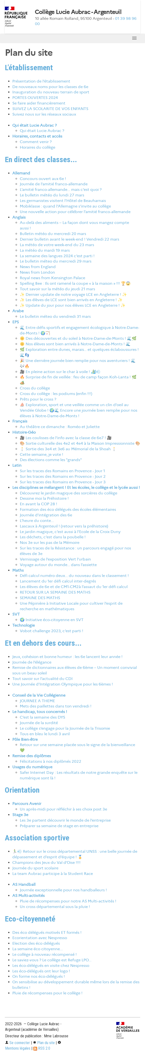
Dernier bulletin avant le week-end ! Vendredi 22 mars (69, 239)
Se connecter (17, 1042)
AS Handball (23, 884)
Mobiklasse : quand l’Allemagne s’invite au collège (65, 206)
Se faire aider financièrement (38, 103)
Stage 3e (20, 814)
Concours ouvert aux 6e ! (43, 178)
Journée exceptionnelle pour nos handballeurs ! (63, 890)
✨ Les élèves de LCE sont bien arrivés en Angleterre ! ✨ (71, 300)
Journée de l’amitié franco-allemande (54, 184)
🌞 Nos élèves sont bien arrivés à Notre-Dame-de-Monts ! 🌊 (75, 344)
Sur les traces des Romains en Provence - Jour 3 (63, 482)
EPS (15, 322)
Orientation (22, 790)
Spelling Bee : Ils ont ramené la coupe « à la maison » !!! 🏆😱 (75, 283)
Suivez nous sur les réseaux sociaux (44, 114)
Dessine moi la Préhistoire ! (44, 498)
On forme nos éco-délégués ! (38, 976)
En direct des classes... (41, 159)
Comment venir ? (36, 141)
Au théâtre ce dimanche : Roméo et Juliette (60, 426)
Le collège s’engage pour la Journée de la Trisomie (65, 728)
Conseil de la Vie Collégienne (38, 695)
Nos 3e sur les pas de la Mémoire (49, 542)
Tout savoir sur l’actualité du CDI (42, 678)
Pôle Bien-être (25, 739)
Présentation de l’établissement (41, 81)
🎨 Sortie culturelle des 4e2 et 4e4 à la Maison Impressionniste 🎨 (80, 443)
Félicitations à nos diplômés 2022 (50, 761)
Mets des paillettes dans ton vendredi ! (55, 706)
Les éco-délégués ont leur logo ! (41, 971)
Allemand (21, 173)
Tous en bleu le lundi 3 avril (45, 734)
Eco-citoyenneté (30, 918)
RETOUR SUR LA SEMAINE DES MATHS (55, 592)
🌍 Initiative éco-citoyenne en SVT (51, 619)
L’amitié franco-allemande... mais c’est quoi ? (61, 189)
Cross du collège (35, 388)
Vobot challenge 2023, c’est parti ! (51, 631)
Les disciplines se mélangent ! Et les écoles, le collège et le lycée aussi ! (76, 487)
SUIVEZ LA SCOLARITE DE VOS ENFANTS (50, 108)
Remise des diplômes (31, 756)
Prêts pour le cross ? (38, 399)
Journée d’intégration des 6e (46, 515)
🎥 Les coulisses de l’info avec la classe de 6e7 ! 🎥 (66, 438)
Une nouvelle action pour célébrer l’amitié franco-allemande (75, 211)
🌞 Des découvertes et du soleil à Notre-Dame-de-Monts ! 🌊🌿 (78, 338)
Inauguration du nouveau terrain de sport (50, 92)
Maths (18, 570)
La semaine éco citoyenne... (37, 949)
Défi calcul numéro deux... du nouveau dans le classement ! (74, 575)
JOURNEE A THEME (37, 701)
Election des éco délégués (36, 943)
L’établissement (29, 67)
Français (19, 421)
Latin (16, 465)
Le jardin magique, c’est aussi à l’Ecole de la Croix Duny (70, 531)
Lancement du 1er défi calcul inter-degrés (58, 581)
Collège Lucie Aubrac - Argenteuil (78, 12)
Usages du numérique (32, 767)
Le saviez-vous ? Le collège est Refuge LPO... (51, 960)
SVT (16, 614)
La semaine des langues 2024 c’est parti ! (57, 256)
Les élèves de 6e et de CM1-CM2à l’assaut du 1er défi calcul (74, 586)
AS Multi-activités (28, 895)
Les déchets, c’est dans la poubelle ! (53, 537)
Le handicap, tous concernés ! (39, 711)
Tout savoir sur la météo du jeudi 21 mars (57, 289)
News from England (38, 266)
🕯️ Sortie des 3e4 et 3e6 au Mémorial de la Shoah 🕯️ (68, 449)
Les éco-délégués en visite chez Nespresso (50, 965)
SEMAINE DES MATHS (40, 598)
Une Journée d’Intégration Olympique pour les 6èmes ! (62, 684)
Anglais (19, 217)
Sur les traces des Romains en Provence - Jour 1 (62, 471)
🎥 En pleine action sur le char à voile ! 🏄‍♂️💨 (60, 371)
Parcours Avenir (26, 803)
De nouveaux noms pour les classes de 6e (50, 86)
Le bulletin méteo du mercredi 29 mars (55, 261)
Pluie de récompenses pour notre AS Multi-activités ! (68, 901)
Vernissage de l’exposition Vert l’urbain (55, 559)
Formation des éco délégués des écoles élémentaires (68, 509)
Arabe (18, 311)
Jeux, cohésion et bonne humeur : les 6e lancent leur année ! (67, 656)
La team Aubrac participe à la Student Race (52, 873)
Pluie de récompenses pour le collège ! (47, 993)
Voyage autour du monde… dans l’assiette (58, 564)
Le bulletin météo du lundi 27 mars (52, 195)
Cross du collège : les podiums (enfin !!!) (56, 393)
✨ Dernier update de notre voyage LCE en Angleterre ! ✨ (73, 294)
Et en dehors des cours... (43, 643)
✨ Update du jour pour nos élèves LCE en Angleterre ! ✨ (72, 305)
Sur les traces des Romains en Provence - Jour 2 (63, 476)
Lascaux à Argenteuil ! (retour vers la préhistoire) (64, 526)
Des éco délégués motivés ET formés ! (47, 932)
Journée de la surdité (39, 723)
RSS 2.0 (41, 1048)
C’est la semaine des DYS (42, 717)
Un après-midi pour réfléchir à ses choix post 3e (63, 809)
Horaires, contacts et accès (37, 136)
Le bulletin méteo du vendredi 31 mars (55, 316)
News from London (37, 272)
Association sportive (37, 837)
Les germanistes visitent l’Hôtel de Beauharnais (63, 200)
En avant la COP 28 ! (38, 504)
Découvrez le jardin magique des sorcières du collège (68, 493)
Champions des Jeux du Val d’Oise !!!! (46, 862)
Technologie (23, 625)
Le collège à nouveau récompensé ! (44, 954)
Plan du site (44, 1042)
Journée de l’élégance (31, 662)
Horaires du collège (37, 147)
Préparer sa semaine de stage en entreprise (59, 826)
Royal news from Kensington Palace (52, 278)
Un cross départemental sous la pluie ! (55, 906)
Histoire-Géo (24, 432)
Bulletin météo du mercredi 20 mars (53, 233)
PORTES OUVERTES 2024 (35, 97)
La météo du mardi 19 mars (45, 250)
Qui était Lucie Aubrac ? (34, 125)
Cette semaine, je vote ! (41, 454)
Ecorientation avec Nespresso (39, 937)
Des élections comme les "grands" (51, 459)
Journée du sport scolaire (35, 868)
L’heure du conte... (37, 520)
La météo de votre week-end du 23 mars (57, 244)
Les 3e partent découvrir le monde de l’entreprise (65, 820)
